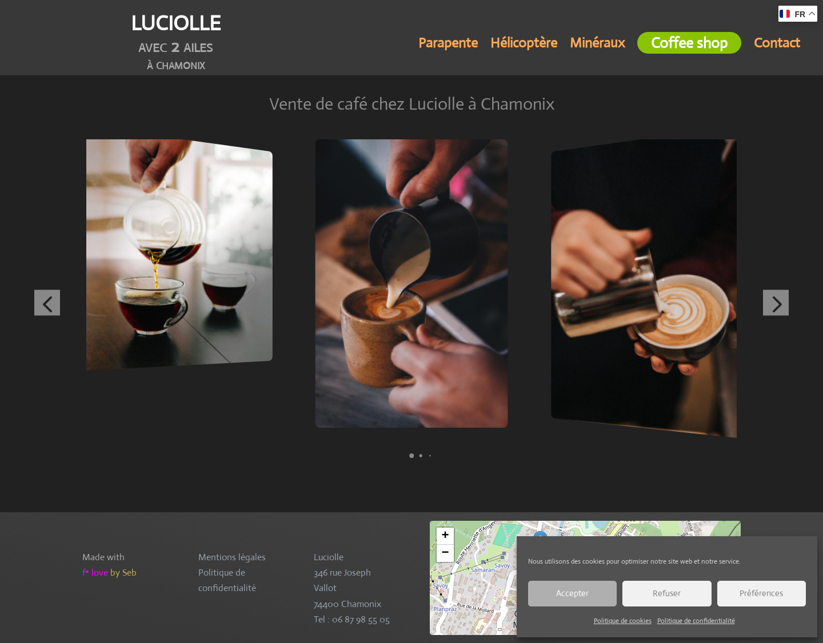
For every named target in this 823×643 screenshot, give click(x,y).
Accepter (572, 593)
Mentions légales (232, 557)
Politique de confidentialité (696, 620)
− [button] (445, 553)
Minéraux (597, 45)
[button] (411, 455)
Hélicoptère (523, 45)
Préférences (761, 593)
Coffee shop (689, 43)
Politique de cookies (623, 620)
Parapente (448, 45)
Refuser (667, 593)
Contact (777, 45)
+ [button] (445, 536)
